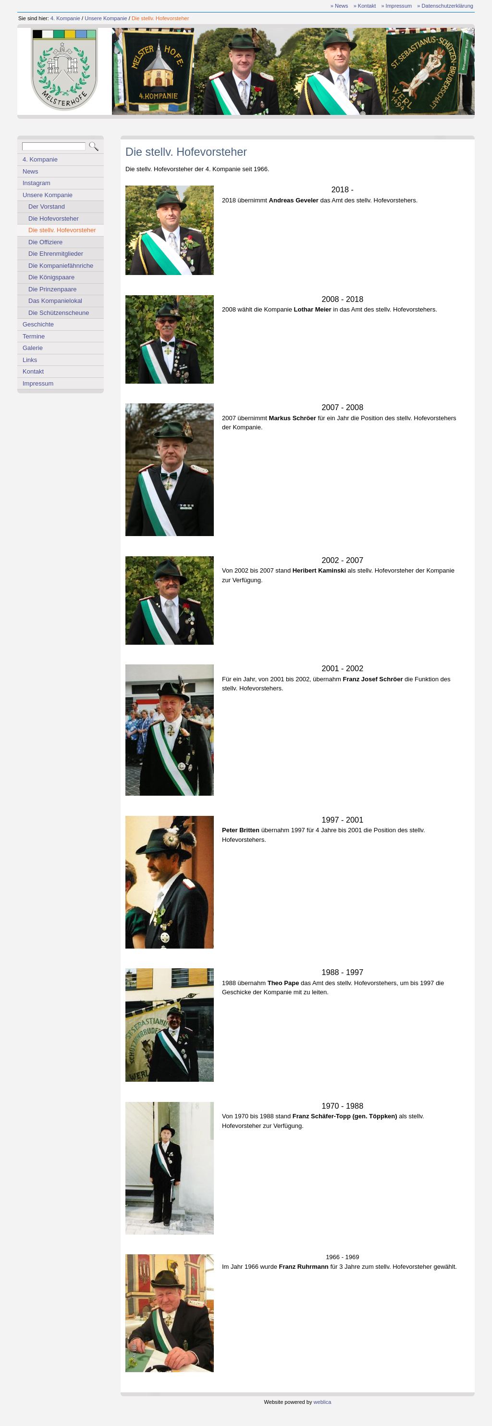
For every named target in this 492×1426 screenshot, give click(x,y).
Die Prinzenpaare (52, 289)
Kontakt (33, 371)
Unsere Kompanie (106, 18)
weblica (323, 1402)
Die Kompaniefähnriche (60, 265)
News (30, 171)
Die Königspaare (51, 277)
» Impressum (396, 6)
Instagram (36, 183)
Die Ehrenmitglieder (55, 253)
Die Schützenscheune (58, 312)
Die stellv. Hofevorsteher (160, 18)
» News (339, 6)
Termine (34, 336)
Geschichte (38, 324)
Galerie (33, 347)
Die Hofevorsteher (53, 218)
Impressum (38, 383)
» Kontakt (365, 6)
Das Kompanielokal (55, 300)
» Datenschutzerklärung (445, 6)
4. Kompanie (65, 18)
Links (30, 359)
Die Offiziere (45, 242)
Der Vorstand (46, 206)
